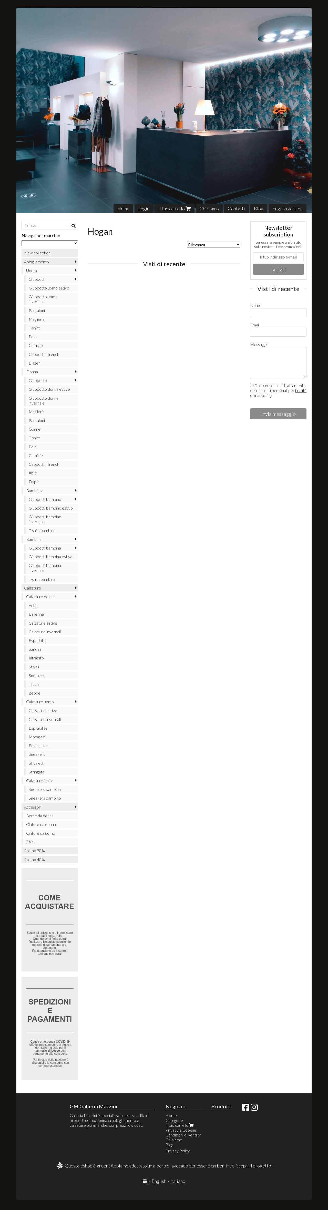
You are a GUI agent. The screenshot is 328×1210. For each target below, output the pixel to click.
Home (123, 208)
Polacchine (38, 745)
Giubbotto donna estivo (49, 389)
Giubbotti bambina (45, 547)
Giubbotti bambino (45, 499)
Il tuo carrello (174, 208)
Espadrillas (38, 640)
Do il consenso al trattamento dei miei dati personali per (278, 390)
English (159, 1181)
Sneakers (37, 675)
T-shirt (34, 327)
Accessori (32, 806)
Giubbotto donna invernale (43, 400)
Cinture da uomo (40, 833)
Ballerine (36, 614)
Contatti (236, 208)
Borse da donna (40, 815)
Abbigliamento (36, 261)
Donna (32, 371)
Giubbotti (37, 279)
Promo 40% (34, 859)
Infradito (36, 657)
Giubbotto (38, 380)
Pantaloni (37, 310)
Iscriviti (278, 269)
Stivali (34, 666)
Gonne (34, 429)
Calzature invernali (45, 631)
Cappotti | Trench (44, 354)
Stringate (37, 771)
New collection (37, 252)
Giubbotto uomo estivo (49, 287)
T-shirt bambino (42, 530)
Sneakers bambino (45, 797)
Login (143, 208)
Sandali (35, 649)
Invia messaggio (278, 414)
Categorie (174, 1120)
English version (287, 208)
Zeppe (34, 692)
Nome (255, 305)
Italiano (177, 1181)
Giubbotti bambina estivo (51, 556)
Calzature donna (40, 596)
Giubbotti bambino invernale (45, 519)
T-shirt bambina (42, 579)
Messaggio (259, 344)
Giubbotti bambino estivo (51, 507)
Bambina (34, 539)
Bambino (34, 490)
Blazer (34, 362)
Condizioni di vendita (183, 1134)
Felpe (34, 481)
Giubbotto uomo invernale (43, 299)
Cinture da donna (41, 824)
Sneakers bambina (45, 789)
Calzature (32, 587)
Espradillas (38, 728)
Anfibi (33, 605)
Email (255, 324)
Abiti (33, 472)
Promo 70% (34, 850)
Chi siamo (209, 208)
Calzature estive (43, 622)
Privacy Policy (178, 1150)
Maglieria (37, 319)
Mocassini (37, 736)
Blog (258, 208)
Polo (33, 336)
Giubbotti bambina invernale (45, 568)
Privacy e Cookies (181, 1130)
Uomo (31, 270)
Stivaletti (36, 763)
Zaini (30, 841)
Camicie (36, 345)
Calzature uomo (40, 701)
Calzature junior (39, 780)
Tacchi (34, 684)
